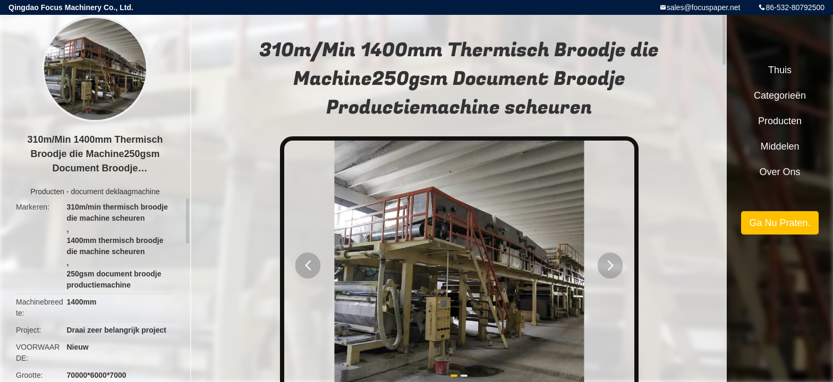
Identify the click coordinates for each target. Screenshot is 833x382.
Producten (47, 191)
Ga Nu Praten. (779, 223)
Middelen (779, 146)
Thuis (780, 70)
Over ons (779, 172)
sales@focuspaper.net (704, 7)
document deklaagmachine (115, 191)
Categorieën (780, 95)
